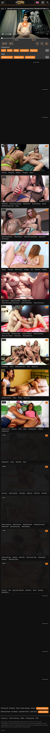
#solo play (30, 57)
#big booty (19, 57)
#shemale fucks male (8, 206)
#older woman (6, 429)
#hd (9, 590)
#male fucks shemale (15, 204)
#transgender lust (27, 335)
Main (2, 8)
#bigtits (4, 269)
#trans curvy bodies (7, 335)
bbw (16, 51)
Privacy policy (30, 718)
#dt (32, 269)
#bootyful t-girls (16, 333)
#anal (17, 206)
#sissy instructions (39, 303)
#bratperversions (6, 398)
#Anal (18, 708)
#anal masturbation (26, 303)
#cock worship (6, 333)
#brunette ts (5, 592)
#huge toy (29, 493)
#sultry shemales (27, 333)
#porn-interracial (6, 524)
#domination (26, 204)
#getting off (42, 236)
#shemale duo (18, 236)
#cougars (25, 172)
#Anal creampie (25, 708)
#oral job (4, 590)
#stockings (5, 366)
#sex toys (4, 493)
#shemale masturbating (30, 236)
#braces (15, 557)
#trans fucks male (31, 557)
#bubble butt (5, 431)
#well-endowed (36, 204)
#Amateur (12, 708)
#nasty (20, 398)
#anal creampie (13, 493)
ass (3, 51)
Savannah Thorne (24, 711)
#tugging (26, 269)
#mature (4, 172)
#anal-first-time (17, 524)
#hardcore (37, 269)
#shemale (18, 462)
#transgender (41, 557)
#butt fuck (37, 493)
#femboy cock (26, 300)
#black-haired (18, 269)
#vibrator (18, 172)
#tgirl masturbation (7, 236)
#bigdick (44, 269)
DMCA (22, 718)
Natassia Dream (5, 711)
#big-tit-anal (5, 526)
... (47, 51)
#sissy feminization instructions (10, 303)
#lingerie (40, 429)
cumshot (24, 51)
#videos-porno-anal (39, 524)
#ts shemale (5, 239)
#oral (28, 366)
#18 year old (4, 708)
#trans (31, 172)
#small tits (28, 590)
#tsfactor (4, 559)
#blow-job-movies (15, 526)
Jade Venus (33, 711)
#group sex (35, 366)
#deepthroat (5, 462)
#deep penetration (20, 366)
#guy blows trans (13, 559)
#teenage (10, 269)
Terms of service (14, 718)
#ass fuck (21, 557)
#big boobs (27, 398)
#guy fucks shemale (18, 590)
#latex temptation (38, 333)
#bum (14, 398)
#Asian (33, 708)
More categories (42, 708)
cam (10, 51)
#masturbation (32, 429)
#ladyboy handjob (15, 300)
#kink (19, 429)
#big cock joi (5, 300)
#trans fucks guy (6, 557)
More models (43, 712)
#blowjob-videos (27, 524)
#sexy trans (17, 335)
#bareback (5, 204)
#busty (44, 204)
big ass (34, 51)
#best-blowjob (26, 526)
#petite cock (7, 57)
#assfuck (40, 590)
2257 (37, 718)
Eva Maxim (14, 711)
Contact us (4, 718)
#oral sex (14, 429)
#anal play (11, 172)
